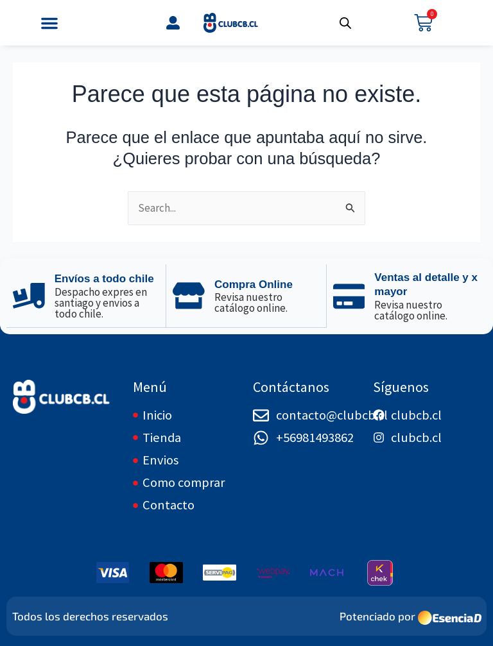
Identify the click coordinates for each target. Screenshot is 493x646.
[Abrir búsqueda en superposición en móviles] (345, 23)
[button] (49, 23)
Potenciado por (377, 615)
